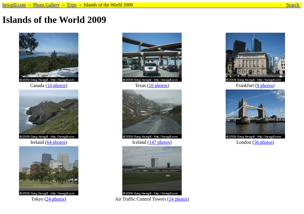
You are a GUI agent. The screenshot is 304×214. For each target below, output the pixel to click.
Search (292, 4)
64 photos (56, 142)
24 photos (55, 199)
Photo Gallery (46, 4)
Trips (72, 4)
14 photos (56, 85)
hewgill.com (14, 4)
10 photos (158, 85)
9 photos (265, 85)
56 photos (263, 142)
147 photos (159, 142)
